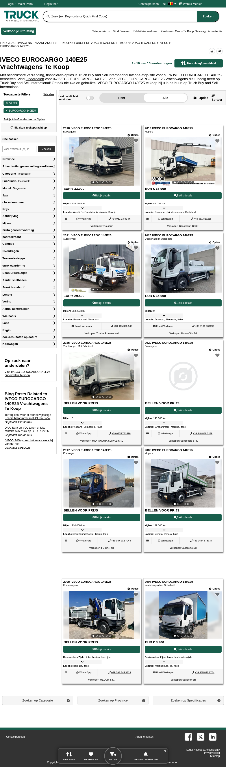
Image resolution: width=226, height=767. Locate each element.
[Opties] (133, 135)
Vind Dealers (121, 31)
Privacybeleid (212, 752)
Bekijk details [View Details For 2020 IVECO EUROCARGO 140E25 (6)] (183, 410)
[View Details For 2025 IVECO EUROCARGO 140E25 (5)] (101, 376)
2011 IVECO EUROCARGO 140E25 (87, 235)
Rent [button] (121, 98)
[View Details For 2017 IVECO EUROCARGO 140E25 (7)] (101, 483)
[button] (24, 119)
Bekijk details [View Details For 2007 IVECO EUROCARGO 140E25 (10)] (183, 649)
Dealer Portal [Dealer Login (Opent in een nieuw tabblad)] (25, 4)
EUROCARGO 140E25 (21, 110)
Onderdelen (35, 79)
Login (10, 4)
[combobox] (134, 16)
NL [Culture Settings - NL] (169, 4)
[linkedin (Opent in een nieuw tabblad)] (213, 737)
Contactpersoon (149, 4)
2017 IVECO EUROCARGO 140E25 (87, 450)
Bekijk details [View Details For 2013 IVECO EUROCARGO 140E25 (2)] (183, 195)
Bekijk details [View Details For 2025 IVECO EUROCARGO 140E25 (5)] (102, 410)
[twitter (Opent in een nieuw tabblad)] (201, 737)
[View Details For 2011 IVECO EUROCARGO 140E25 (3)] (101, 268)
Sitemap (215, 756)
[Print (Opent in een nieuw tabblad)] (212, 51)
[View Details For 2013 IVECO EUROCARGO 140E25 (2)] (183, 161)
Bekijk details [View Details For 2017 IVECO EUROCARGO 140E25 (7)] (102, 517)
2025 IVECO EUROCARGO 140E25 (169, 235)
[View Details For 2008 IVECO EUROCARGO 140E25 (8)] (183, 483)
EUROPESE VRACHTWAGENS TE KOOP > (103, 43)
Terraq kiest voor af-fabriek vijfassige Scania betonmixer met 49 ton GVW (28, 416)
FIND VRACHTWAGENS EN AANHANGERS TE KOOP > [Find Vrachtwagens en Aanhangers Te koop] (37, 43)
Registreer (50, 4)
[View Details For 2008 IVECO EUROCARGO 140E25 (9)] (101, 615)
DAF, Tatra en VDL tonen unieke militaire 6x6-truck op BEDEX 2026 (27, 429)
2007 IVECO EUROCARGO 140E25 (169, 581)
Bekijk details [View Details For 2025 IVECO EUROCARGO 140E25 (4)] (183, 302)
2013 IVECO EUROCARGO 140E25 (169, 128)
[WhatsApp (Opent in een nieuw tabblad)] (85, 218)
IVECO (11, 103)
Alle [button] (165, 98)
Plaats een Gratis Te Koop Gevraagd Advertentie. (192, 31)
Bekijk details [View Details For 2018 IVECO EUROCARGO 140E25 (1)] (102, 195)
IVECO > (165, 43)
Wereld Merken (190, 4)
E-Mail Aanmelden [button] (145, 31)
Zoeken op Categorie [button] (37, 700)
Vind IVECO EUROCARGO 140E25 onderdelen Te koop (27, 373)
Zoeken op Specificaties (188, 700)
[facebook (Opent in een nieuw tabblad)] (188, 737)
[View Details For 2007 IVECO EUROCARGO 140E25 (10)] (183, 615)
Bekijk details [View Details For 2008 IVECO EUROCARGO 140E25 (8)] (183, 517)
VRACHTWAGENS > (145, 43)
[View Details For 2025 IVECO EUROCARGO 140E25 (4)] (183, 268)
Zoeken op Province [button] (113, 700)
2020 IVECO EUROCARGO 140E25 (169, 342)
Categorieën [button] (101, 31)
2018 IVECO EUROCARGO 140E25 (87, 128)
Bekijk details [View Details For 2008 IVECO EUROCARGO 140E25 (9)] (102, 649)
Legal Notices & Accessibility (203, 749)
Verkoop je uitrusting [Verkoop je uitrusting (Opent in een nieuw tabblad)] (19, 32)
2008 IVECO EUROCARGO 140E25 (169, 450)
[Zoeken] (48, 16)
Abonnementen (145, 736)
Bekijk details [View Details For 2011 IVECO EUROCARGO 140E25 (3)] (102, 302)
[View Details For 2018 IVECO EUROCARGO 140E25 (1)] (101, 161)
